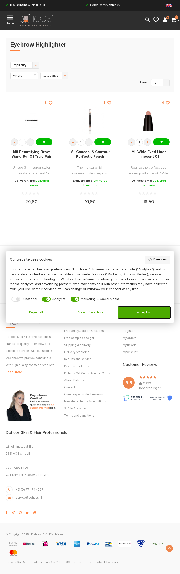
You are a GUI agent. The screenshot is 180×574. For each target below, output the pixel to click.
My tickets (130, 345)
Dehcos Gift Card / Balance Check (87, 373)
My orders (129, 338)
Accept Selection (90, 312)
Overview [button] (157, 259)
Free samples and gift (79, 338)
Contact (69, 387)
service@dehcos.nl (29, 497)
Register (129, 331)
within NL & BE (25, 5)
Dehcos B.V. (39, 534)
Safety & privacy (75, 408)
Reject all (36, 312)
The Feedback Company (102, 562)
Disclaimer (56, 534)
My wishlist (130, 352)
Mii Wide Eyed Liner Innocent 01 (148, 154)
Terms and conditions (79, 415)
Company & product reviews (83, 394)
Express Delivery (103, 5)
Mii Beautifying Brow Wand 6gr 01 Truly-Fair (31, 154)
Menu (10, 19)
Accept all (144, 312)
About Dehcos (74, 380)
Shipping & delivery (77, 345)
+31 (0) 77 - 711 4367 (29, 489)
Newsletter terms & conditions (85, 401)
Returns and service (77, 359)
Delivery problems (76, 352)
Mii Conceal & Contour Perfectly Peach (90, 154)
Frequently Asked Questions (84, 331)
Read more (14, 372)
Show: (144, 82)
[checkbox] (23, 299)
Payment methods (76, 366)
